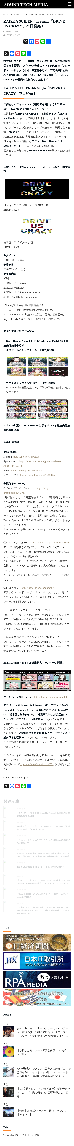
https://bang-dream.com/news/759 (38, 588)
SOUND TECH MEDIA (26, 4)
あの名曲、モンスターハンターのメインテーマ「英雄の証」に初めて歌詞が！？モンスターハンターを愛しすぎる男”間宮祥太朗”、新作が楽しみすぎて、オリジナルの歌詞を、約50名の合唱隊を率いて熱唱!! (43, 1032)
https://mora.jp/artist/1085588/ (27, 470)
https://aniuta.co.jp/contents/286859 (50, 542)
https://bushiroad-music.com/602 (51, 697)
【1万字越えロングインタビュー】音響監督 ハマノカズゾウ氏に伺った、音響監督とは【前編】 (43, 1092)
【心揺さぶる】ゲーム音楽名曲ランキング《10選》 (41, 1052)
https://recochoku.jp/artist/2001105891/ (39, 475)
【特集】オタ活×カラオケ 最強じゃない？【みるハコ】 (42, 1112)
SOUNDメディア (12, 35)
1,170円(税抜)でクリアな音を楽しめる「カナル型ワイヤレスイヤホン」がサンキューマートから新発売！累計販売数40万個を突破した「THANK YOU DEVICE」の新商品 (44, 1072)
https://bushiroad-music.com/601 (36, 764)
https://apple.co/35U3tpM (26, 456)
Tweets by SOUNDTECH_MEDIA (21, 1135)
